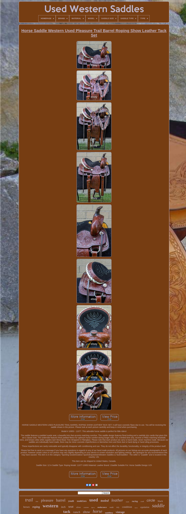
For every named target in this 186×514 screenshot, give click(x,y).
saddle (158, 505)
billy (117, 507)
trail (29, 499)
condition (127, 506)
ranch (76, 512)
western (50, 505)
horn (136, 507)
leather (117, 500)
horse (97, 511)
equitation (144, 507)
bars (93, 507)
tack (66, 511)
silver (78, 507)
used (93, 499)
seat (70, 506)
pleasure (47, 500)
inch (63, 506)
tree (37, 501)
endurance (102, 507)
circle (151, 500)
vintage (120, 512)
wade (111, 507)
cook (142, 501)
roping (36, 506)
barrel (60, 500)
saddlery (109, 513)
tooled (105, 500)
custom (86, 507)
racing (135, 501)
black (160, 501)
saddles (81, 501)
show (86, 512)
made (127, 502)
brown (26, 507)
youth (71, 501)
